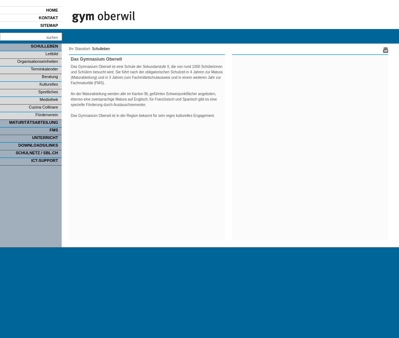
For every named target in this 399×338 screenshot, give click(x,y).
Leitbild (51, 54)
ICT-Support (44, 160)
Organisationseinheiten (37, 61)
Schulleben (44, 46)
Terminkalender (44, 69)
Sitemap (49, 25)
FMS (54, 130)
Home (52, 10)
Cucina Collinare (43, 107)
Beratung (50, 76)
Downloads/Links (38, 145)
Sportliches (48, 92)
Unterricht (45, 137)
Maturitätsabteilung (33, 122)
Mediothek (49, 99)
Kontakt (48, 18)
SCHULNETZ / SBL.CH (37, 153)
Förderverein (47, 115)
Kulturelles (49, 84)
